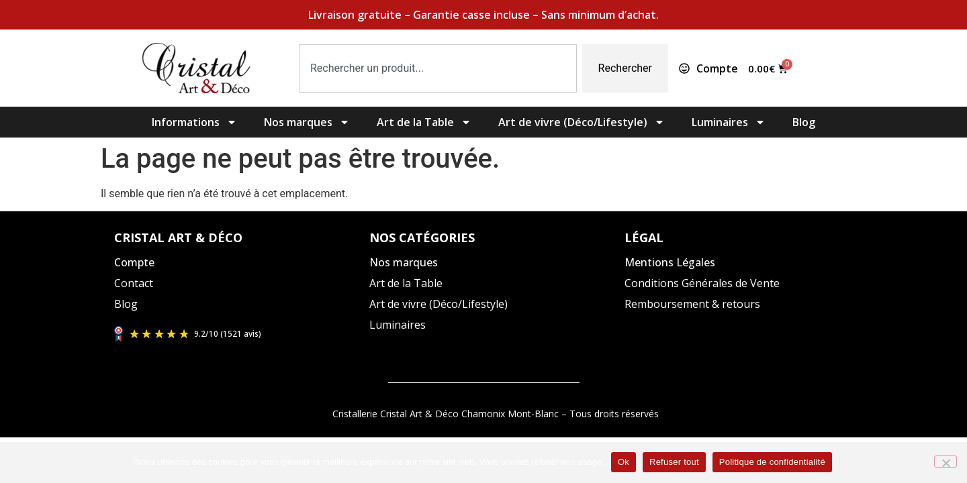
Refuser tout (674, 462)
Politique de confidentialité (772, 462)
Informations (194, 122)
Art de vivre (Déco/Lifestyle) (581, 122)
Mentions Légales (670, 262)
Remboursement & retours (692, 304)
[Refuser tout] (945, 461)
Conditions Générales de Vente (702, 283)
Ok (623, 462)
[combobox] (438, 68)
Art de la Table (424, 122)
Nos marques (307, 122)
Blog (803, 122)
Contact (133, 283)
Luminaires (729, 122)
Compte (134, 262)
